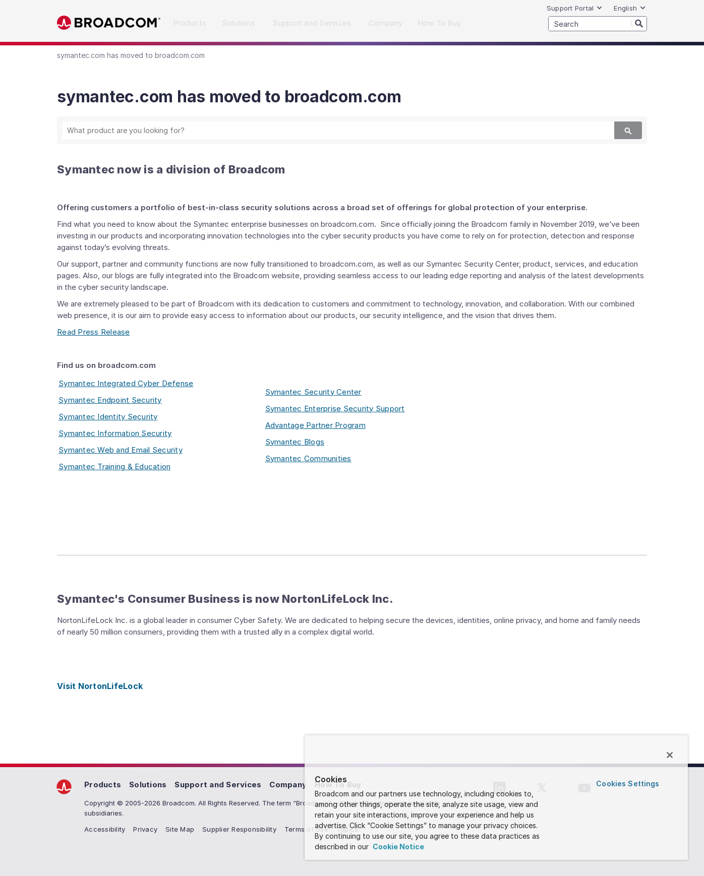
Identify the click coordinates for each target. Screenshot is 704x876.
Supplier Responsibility (239, 829)
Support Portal (575, 8)
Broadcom (108, 23)
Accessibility (104, 829)
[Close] (670, 755)
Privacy (145, 829)
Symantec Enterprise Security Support (335, 408)
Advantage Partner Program (315, 425)
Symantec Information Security (114, 433)
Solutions (147, 784)
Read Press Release (93, 332)
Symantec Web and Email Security (120, 450)
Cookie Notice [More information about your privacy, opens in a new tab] (397, 846)
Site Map (179, 829)
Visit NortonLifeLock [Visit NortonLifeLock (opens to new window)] (100, 686)
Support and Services (217, 784)
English (630, 8)
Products (102, 784)
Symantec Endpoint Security (110, 400)
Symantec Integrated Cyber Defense (125, 383)
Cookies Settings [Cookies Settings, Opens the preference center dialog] (627, 783)
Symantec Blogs (295, 442)
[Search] (639, 23)
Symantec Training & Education (114, 466)
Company (288, 784)
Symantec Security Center (313, 392)
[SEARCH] (598, 24)
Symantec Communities (308, 458)
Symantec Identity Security (108, 416)
